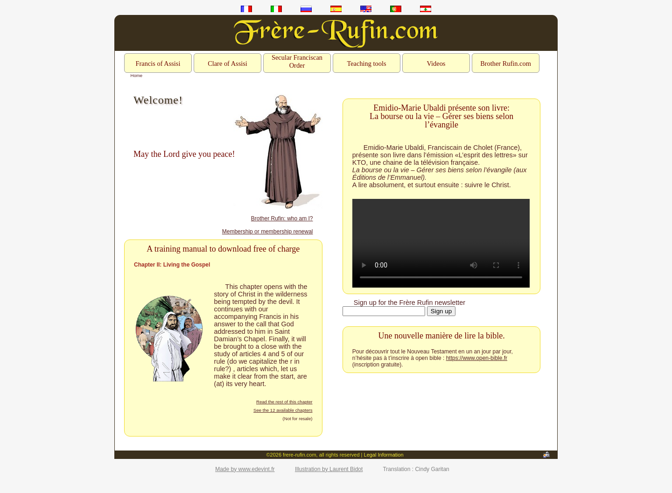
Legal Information (384, 455)
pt (395, 9)
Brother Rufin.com (505, 63)
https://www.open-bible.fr (476, 358)
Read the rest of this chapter (284, 401)
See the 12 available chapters (282, 410)
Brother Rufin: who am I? (282, 218)
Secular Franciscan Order (297, 61)
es (336, 9)
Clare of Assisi (227, 63)
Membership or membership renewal (267, 231)
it (276, 9)
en (365, 9)
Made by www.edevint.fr (244, 469)
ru (306, 9)
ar (425, 9)
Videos (436, 63)
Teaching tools (366, 63)
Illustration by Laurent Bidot (329, 469)
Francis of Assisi (158, 63)
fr (246, 9)
